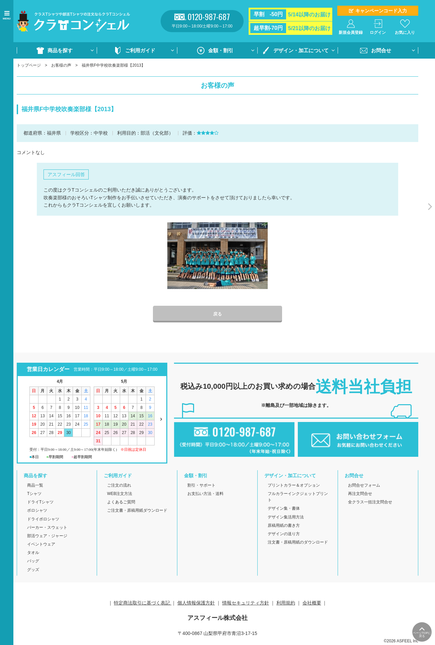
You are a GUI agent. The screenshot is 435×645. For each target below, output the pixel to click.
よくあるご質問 (121, 502)
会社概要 (311, 603)
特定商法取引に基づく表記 (142, 603)
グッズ (33, 570)
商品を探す (60, 50)
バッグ (33, 561)
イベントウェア (41, 545)
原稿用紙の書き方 (284, 525)
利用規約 (285, 603)
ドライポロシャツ (43, 519)
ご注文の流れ (119, 485)
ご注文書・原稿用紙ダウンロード (137, 511)
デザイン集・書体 (284, 509)
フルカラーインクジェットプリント (298, 497)
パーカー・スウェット (47, 527)
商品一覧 (35, 485)
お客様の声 (61, 65)
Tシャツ (34, 494)
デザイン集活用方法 (286, 517)
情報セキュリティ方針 (245, 603)
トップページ (29, 65)
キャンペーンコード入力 (381, 10)
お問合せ (381, 50)
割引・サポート (201, 485)
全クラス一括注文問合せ (370, 502)
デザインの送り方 (284, 534)
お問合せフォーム (364, 485)
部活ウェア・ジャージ (47, 536)
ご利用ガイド (140, 50)
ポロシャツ (37, 511)
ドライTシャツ (40, 502)
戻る (217, 314)
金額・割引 (220, 50)
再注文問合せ (360, 494)
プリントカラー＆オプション (294, 485)
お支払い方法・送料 (205, 494)
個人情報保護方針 (196, 603)
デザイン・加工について (301, 50)
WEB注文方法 (119, 494)
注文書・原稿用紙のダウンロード (298, 543)
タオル (33, 553)
